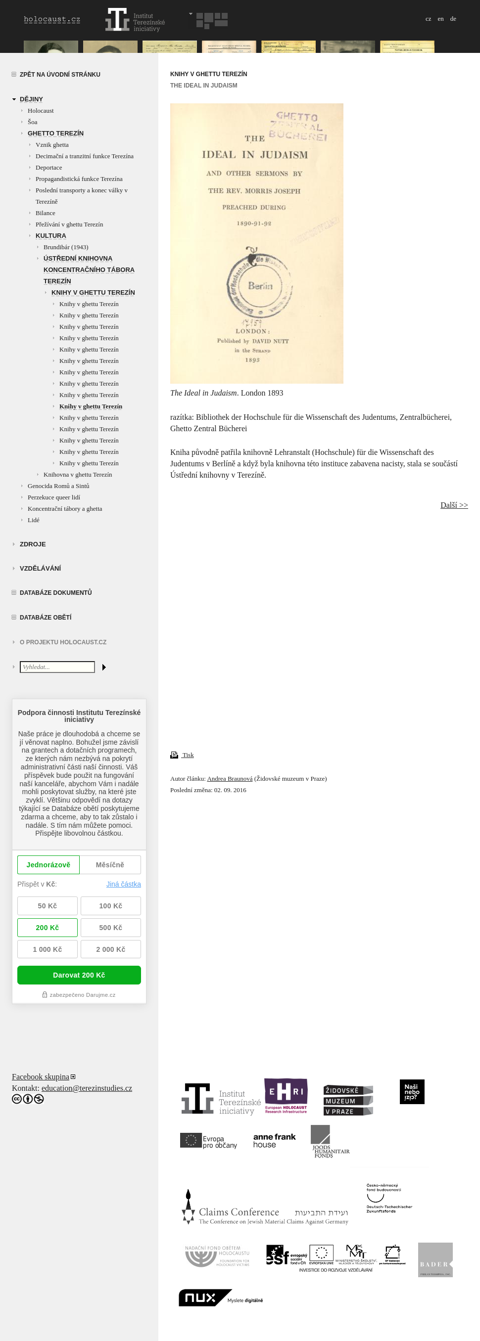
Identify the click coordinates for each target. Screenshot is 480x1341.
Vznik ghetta (52, 144)
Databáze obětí (45, 617)
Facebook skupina (40, 1077)
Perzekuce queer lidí (54, 497)
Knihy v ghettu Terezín (93, 292)
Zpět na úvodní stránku (60, 74)
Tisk (182, 755)
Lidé (34, 520)
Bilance (45, 213)
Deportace (49, 167)
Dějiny (31, 99)
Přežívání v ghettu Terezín (69, 224)
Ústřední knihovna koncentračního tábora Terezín (89, 270)
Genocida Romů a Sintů (59, 486)
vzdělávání (40, 568)
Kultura (51, 235)
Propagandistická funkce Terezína (79, 178)
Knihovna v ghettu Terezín (78, 474)
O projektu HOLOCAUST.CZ (63, 642)
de (453, 18)
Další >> (454, 505)
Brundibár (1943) (66, 247)
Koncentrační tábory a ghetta (65, 508)
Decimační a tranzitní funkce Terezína (85, 156)
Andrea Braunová (229, 778)
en (440, 18)
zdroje (33, 544)
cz (429, 18)
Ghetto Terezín (56, 133)
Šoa (33, 122)
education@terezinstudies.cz (87, 1088)
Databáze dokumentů (56, 592)
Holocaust (41, 110)
